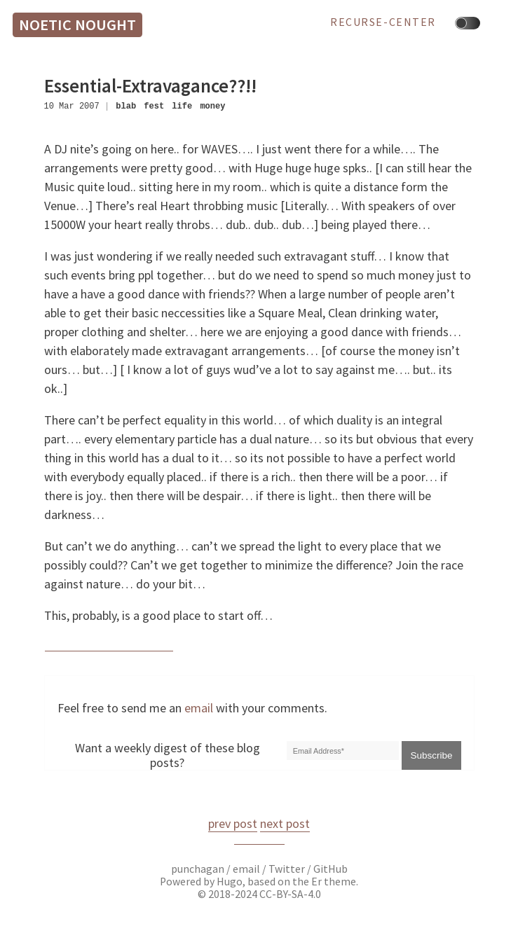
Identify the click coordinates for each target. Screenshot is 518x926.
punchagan (198, 869)
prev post (232, 823)
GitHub (330, 869)
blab (126, 106)
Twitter (286, 869)
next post (285, 823)
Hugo (230, 881)
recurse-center (383, 22)
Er (316, 881)
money (212, 106)
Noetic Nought (77, 24)
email (198, 708)
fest (154, 106)
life (182, 106)
